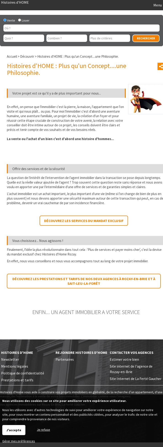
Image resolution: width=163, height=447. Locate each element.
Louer (23, 20)
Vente (9, 20)
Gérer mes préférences (18, 441)
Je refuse (43, 430)
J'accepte (13, 430)
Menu (157, 5)
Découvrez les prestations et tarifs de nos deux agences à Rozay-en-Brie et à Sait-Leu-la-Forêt (83, 281)
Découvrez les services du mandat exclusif (83, 220)
